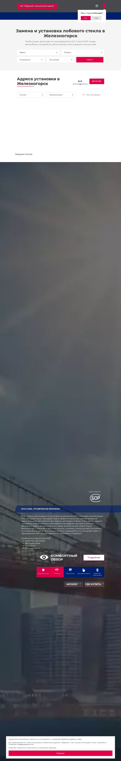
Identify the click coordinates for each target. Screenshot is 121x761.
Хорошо (60, 753)
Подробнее (94, 557)
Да (85, 18)
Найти (90, 59)
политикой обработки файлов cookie (67, 739)
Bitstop (96, 81)
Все (80, 81)
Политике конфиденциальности (21, 744)
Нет (96, 18)
